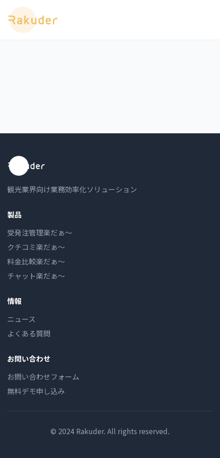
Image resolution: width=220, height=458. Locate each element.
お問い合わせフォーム (43, 376)
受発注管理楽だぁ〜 (39, 232)
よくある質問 (28, 333)
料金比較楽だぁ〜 (36, 261)
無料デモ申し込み (36, 390)
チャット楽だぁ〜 (36, 275)
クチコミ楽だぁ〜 (36, 246)
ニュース (21, 318)
